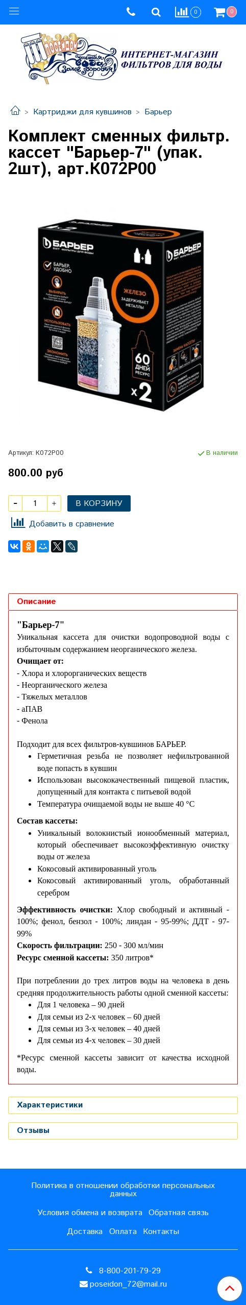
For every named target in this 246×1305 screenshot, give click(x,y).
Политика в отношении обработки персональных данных (123, 1190)
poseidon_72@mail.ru (128, 1284)
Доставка (85, 1232)
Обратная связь (179, 1213)
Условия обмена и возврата (89, 1213)
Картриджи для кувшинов (82, 112)
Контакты (161, 1232)
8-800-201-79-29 (128, 1271)
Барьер (158, 112)
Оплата (123, 1232)
